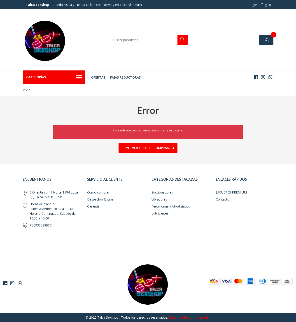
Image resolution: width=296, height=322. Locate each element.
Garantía (93, 206)
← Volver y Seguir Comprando (148, 148)
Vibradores (159, 199)
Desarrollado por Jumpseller (189, 317)
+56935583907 (40, 225)
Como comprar (98, 192)
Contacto (222, 199)
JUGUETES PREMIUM (231, 192)
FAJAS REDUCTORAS (125, 77)
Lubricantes (159, 213)
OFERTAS (98, 77)
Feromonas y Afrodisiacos (170, 206)
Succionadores (162, 192)
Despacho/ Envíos (100, 199)
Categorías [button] (54, 77)
